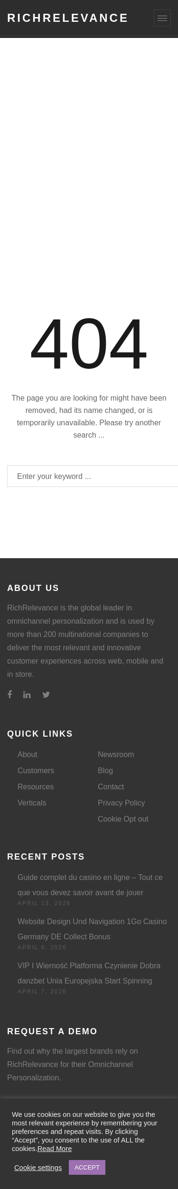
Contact (111, 787)
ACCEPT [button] (87, 1167)
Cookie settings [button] (38, 1167)
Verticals (32, 803)
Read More (54, 1148)
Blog (105, 771)
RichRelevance (68, 17)
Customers (36, 771)
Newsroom (116, 754)
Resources (36, 787)
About (27, 754)
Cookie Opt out (123, 819)
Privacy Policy (121, 803)
